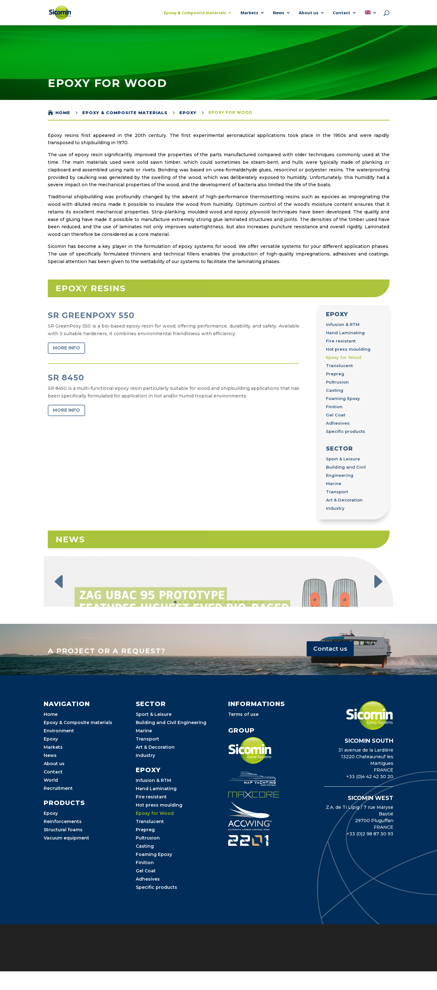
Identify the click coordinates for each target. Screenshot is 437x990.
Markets (249, 12)
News (278, 12)
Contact (341, 12)
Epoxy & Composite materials (195, 12)
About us (308, 12)
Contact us (330, 714)
